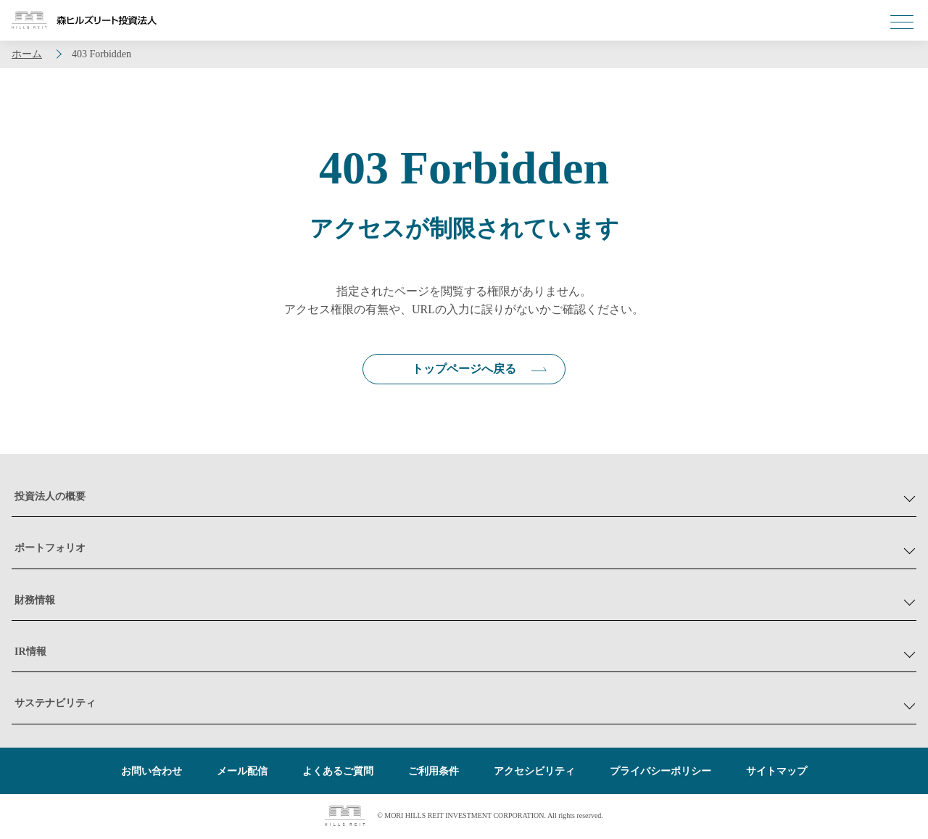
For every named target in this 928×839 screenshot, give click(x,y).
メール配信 (242, 772)
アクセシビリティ (534, 772)
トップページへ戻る (464, 369)
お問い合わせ (151, 772)
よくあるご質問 (337, 772)
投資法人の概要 (50, 497)
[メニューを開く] (902, 22)
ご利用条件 (433, 772)
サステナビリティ (55, 704)
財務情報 (34, 600)
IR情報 (30, 653)
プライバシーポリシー (660, 772)
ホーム (27, 54)
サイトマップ (776, 772)
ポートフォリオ (50, 549)
